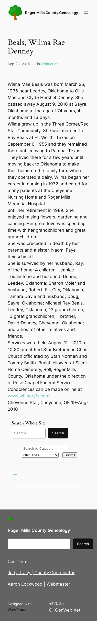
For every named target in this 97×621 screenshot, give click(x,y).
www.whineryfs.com (28, 395)
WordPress (17, 609)
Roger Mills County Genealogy (51, 12)
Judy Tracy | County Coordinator (41, 572)
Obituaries (49, 64)
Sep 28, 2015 (19, 64)
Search (58, 433)
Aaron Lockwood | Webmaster (39, 584)
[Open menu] (86, 13)
